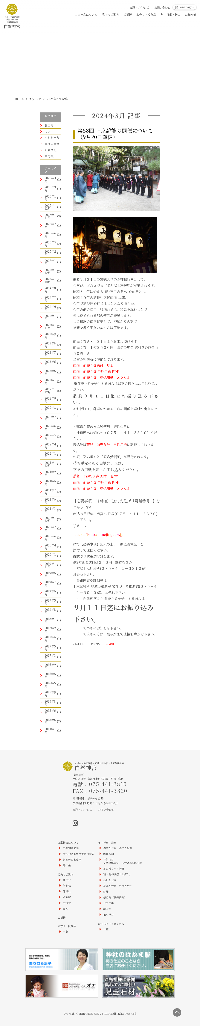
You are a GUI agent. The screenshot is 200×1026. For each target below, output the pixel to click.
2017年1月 (50, 657)
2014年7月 (50, 730)
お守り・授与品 (146, 14)
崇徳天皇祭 (52, 144)
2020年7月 (50, 528)
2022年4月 (50, 445)
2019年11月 (49, 565)
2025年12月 (49, 207)
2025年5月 (50, 243)
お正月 (49, 125)
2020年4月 (50, 546)
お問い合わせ (162, 7)
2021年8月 (50, 482)
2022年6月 (50, 427)
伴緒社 (67, 891)
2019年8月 (50, 574)
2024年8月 (50, 289)
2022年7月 (50, 418)
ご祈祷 (127, 14)
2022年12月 (49, 390)
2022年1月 (50, 455)
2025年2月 (50, 253)
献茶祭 (107, 909)
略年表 (67, 865)
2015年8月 (50, 702)
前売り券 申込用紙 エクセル (105, 377)
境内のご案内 (110, 14)
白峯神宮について (86, 14)
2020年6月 (50, 537)
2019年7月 (50, 583)
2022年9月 (50, 399)
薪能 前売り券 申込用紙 (106, 444)
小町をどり (52, 137)
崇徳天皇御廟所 (72, 859)
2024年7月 (50, 298)
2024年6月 (50, 308)
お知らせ (190, 14)
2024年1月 (50, 317)
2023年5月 (50, 372)
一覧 (65, 931)
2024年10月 (49, 280)
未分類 (49, 156)
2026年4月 (50, 179)
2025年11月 (49, 216)
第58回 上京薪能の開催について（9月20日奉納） (115, 134)
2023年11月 (49, 326)
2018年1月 (50, 620)
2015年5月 (50, 721)
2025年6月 (50, 234)
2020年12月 (49, 519)
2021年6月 (50, 500)
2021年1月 (50, 510)
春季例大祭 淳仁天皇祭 (117, 848)
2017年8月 (50, 638)
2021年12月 (49, 464)
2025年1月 (50, 262)
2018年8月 (50, 611)
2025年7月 (50, 225)
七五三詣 (108, 903)
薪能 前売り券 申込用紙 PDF (96, 371)
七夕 (48, 131)
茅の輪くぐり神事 (113, 868)
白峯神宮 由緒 (71, 848)
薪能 (76, 377)
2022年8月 (50, 409)
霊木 (65, 908)
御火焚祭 (108, 914)
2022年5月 (50, 436)
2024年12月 (49, 271)
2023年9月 (50, 335)
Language (183, 7)
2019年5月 (50, 601)
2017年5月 (50, 647)
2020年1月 (50, 556)
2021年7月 (50, 491)
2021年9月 (50, 473)
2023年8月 (50, 344)
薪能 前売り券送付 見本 (93, 365)
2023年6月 (50, 363)
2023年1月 (50, 381)
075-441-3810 (108, 784)
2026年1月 (50, 197)
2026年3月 (50, 188)
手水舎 (67, 903)
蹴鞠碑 (67, 897)
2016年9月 (50, 666)
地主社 (67, 880)
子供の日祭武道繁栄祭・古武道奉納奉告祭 (123, 861)
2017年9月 (50, 629)
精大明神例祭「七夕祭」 (117, 874)
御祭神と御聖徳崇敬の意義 (78, 853)
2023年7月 (50, 354)
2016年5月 (50, 684)
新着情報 (51, 150)
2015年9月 (50, 693)
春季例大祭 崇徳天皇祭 (117, 886)
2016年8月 (50, 675)
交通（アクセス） (140, 7)
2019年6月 (50, 592)
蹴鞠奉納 (108, 853)
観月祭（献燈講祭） (115, 897)
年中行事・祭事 (170, 14)
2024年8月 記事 (57, 99)
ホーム (19, 99)
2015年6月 (50, 712)
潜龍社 (67, 885)
